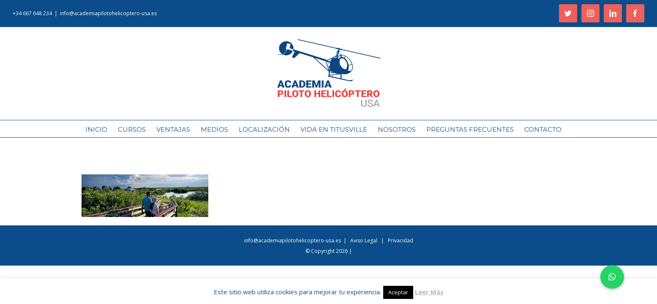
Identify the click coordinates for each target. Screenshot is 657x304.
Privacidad (400, 240)
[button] (612, 277)
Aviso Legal (364, 240)
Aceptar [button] (398, 292)
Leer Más (429, 292)
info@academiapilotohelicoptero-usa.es (108, 13)
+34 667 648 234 (32, 13)
